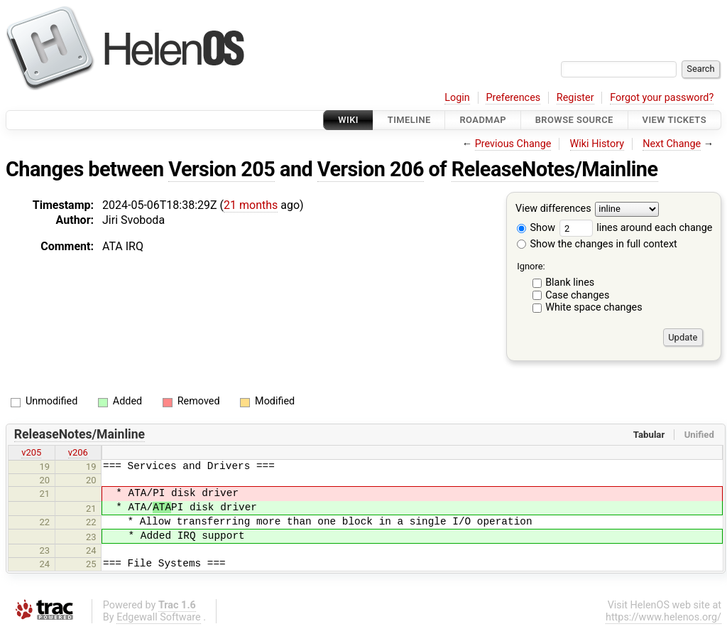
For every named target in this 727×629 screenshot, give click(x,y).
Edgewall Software (158, 617)
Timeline (409, 119)
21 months (251, 205)
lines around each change (636, 228)
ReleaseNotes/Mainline (555, 169)
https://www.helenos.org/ (663, 617)
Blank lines (569, 282)
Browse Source (574, 119)
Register (575, 98)
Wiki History (597, 144)
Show (536, 228)
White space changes (594, 307)
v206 (78, 452)
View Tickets (674, 119)
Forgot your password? (662, 98)
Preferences (513, 98)
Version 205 (221, 169)
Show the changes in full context (597, 244)
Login (457, 98)
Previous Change (513, 144)
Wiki (348, 119)
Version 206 (370, 169)
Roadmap (482, 119)
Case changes (577, 295)
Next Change (672, 144)
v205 (31, 452)
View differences (553, 209)
